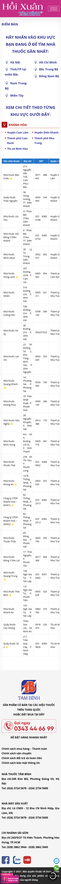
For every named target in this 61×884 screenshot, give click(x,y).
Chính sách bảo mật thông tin (21, 763)
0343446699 (56, 868)
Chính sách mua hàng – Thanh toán (24, 749)
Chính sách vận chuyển (16, 753)
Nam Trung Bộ (16, 85)
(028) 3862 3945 (38, 847)
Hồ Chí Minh (48, 62)
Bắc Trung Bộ (48, 69)
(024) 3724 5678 (16, 788)
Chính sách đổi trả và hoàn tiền (22, 758)
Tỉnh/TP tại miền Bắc (15, 71)
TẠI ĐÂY (39, 714)
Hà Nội (15, 62)
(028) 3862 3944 (16, 847)
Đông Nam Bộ (49, 76)
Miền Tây (16, 95)
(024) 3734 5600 (38, 788)
